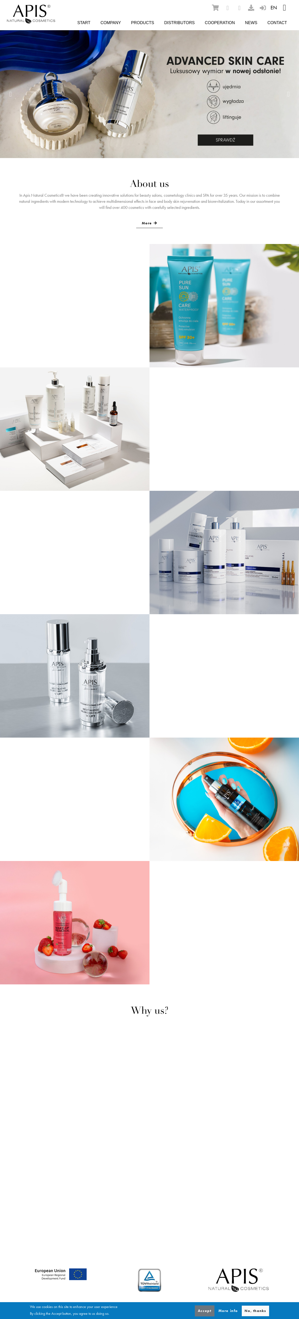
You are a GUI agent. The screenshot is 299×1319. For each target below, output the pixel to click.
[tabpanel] (149, 94)
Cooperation (220, 22)
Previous (10, 94)
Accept (205, 1310)
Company (110, 22)
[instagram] (239, 8)
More (147, 223)
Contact (277, 22)
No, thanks (255, 1310)
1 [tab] (139, 144)
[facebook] (227, 8)
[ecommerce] (215, 7)
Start (83, 22)
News (251, 22)
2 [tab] (146, 144)
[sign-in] (262, 7)
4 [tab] (160, 144)
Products (142, 22)
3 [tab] (153, 144)
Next (288, 94)
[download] (251, 7)
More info (228, 1310)
